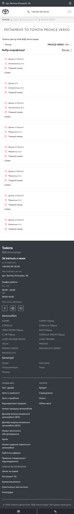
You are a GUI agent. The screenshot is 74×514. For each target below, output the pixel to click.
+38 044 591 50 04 (11, 266)
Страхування (46, 392)
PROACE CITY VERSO (50, 348)
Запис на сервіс (10, 471)
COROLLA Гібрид (48, 325)
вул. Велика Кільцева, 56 (16, 3)
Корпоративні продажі (14, 403)
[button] (70, 3)
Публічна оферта (11, 452)
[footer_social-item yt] (21, 308)
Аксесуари (7, 491)
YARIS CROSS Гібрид (12, 329)
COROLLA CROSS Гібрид (52, 334)
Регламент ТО (9, 476)
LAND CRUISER (46, 338)
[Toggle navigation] (69, 11)
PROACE (43, 343)
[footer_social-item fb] (4, 308)
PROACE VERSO (10, 348)
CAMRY (5, 320)
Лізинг (42, 397)
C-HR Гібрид (8, 334)
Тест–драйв (8, 387)
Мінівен (6, 371)
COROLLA (7, 325)
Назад (7, 44)
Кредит (43, 387)
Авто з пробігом (10, 397)
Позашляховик (10, 367)
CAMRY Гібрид (46, 320)
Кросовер (44, 362)
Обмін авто (45, 403)
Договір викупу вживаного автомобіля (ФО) (16, 415)
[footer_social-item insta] (13, 308)
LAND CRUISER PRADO (13, 338)
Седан (5, 362)
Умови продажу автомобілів (17, 408)
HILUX (5, 343)
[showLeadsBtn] (18, 511)
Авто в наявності (11, 392)
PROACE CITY (9, 352)
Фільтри (67, 50)
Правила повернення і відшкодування (14, 459)
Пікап (42, 367)
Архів (5, 438)
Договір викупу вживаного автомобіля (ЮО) (16, 424)
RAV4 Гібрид (45, 329)
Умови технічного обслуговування (11, 432)
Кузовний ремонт (11, 481)
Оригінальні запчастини (15, 486)
